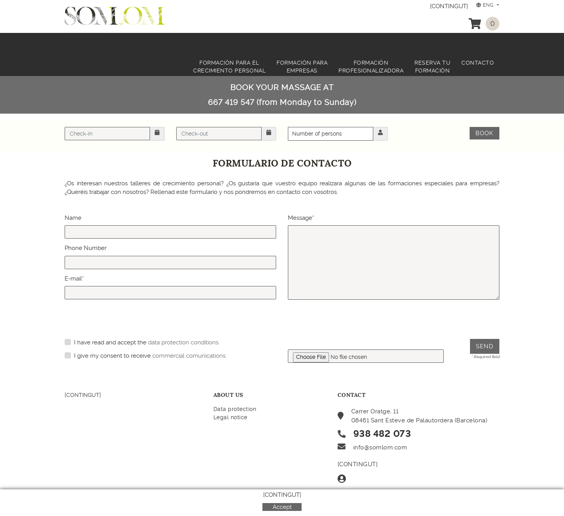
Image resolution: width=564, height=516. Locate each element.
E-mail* (74, 278)
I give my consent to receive (112, 355)
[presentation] (347, 320)
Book (484, 133)
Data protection (235, 409)
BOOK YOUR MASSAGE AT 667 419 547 (282, 95)
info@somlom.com (380, 447)
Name (73, 217)
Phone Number (86, 248)
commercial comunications (189, 355)
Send (485, 346)
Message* (301, 217)
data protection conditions (183, 342)
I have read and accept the (110, 342)
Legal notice (230, 417)
